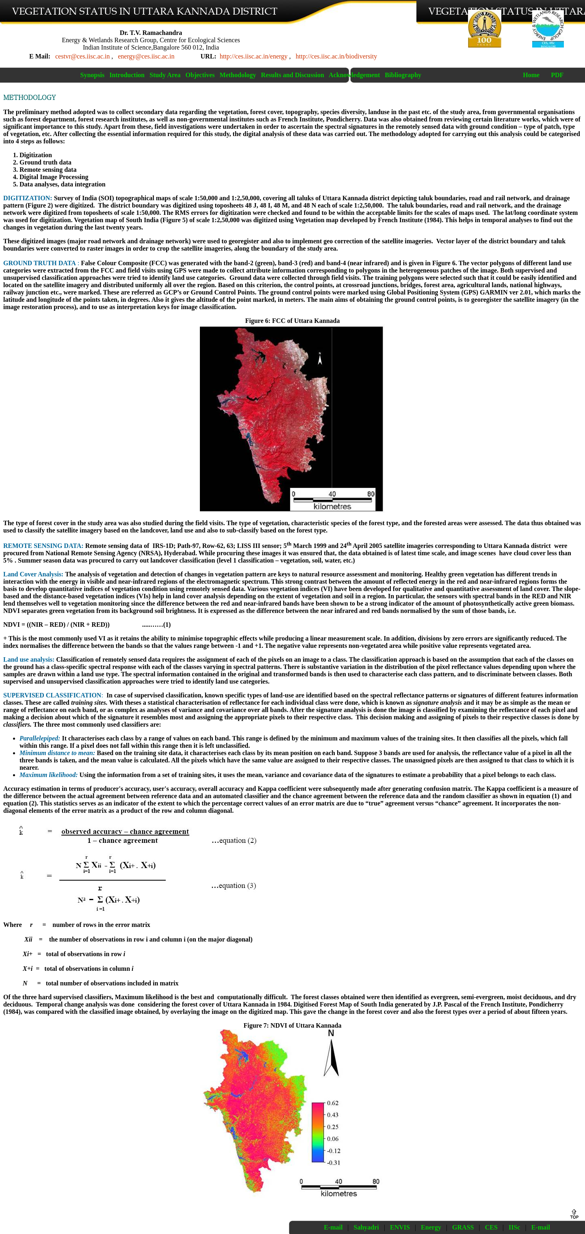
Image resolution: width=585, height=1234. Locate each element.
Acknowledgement (354, 74)
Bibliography (403, 74)
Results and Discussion (292, 74)
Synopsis (92, 74)
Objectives (200, 74)
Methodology (238, 74)
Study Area (165, 74)
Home (531, 74)
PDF (557, 74)
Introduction (127, 74)
